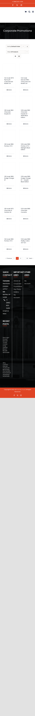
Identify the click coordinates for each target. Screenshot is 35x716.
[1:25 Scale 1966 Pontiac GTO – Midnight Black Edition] (25, 136)
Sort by (13, 46)
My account (27, 282)
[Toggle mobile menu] (33, 12)
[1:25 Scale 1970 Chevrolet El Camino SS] (9, 200)
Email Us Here (6, 312)
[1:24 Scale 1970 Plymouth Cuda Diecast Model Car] (9, 69)
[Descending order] (27, 46)
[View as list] (19, 56)
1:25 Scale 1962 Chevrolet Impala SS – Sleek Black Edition (25, 113)
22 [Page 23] (27, 258)
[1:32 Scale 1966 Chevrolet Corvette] (25, 200)
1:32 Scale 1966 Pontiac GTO (8, 240)
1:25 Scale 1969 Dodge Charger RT (9, 178)
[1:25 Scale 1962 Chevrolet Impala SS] (9, 102)
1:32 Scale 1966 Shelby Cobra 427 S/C (25, 241)
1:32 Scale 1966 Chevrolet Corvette (25, 210)
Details (10, 90)
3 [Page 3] (20, 258)
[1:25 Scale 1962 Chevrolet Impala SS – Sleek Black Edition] (25, 102)
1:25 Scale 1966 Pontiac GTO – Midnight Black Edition (25, 146)
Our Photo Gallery (17, 290)
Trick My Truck (21, 389)
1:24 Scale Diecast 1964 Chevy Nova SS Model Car (25, 80)
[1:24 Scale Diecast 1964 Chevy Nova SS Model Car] (25, 69)
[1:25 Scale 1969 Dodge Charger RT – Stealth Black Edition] (25, 168)
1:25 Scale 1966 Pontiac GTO (8, 145)
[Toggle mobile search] (29, 12)
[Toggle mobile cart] (26, 12)
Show (12, 52)
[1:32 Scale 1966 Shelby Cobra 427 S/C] (25, 230)
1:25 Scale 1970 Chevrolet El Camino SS (8, 210)
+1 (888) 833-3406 (17, 1)
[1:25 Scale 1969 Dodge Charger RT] (9, 168)
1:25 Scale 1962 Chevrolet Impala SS (8, 112)
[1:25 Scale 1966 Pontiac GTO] (9, 136)
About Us (17, 281)
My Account (17, 296)
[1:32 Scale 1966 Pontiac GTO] (9, 230)
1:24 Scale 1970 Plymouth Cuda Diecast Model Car (9, 80)
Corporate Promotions (17, 285)
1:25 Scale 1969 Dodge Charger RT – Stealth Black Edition (26, 179)
